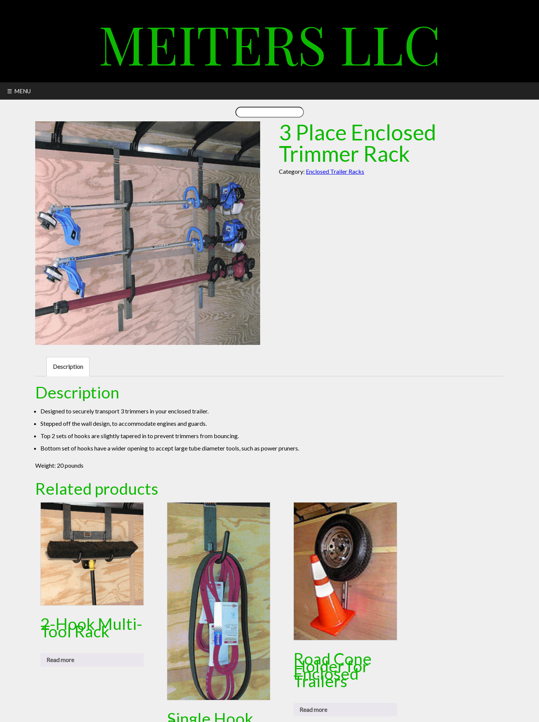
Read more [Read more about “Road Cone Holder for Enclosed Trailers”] (313, 709)
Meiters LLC (269, 43)
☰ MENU (19, 91)
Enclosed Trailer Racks (335, 171)
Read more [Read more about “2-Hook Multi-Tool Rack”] (60, 659)
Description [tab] (68, 366)
